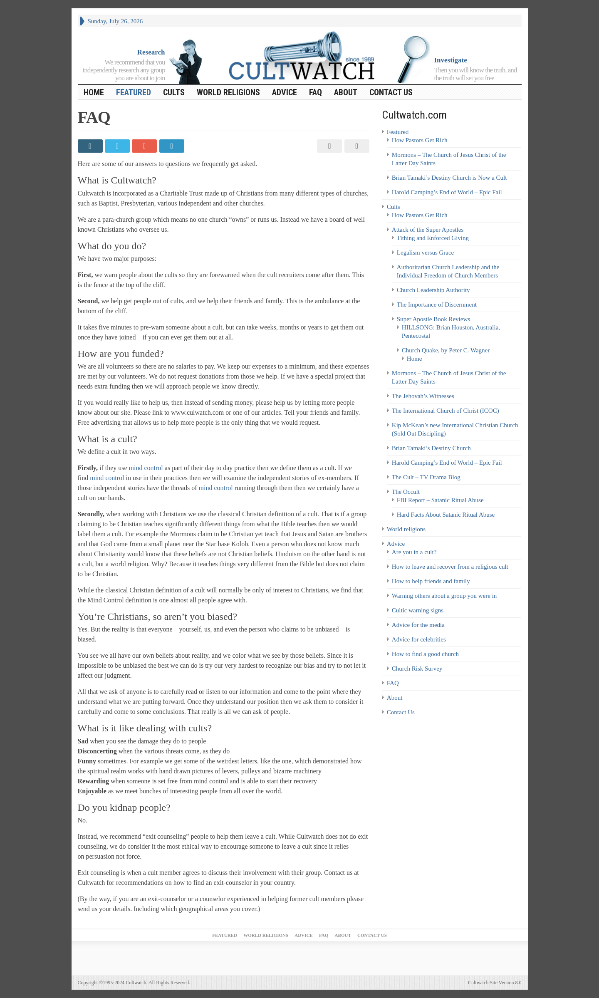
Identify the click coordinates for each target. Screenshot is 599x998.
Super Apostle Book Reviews (433, 319)
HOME (94, 92)
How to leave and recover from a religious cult (450, 566)
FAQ (315, 92)
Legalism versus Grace (425, 252)
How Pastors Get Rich (420, 140)
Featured (133, 92)
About (345, 92)
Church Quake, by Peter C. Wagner (446, 350)
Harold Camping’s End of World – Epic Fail (447, 192)
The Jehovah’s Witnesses (423, 396)
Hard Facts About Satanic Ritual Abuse (446, 514)
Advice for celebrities (419, 639)
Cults (174, 92)
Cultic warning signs (417, 610)
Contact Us (391, 92)
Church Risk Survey (417, 668)
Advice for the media (418, 625)
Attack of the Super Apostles (427, 229)
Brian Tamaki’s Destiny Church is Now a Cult (449, 177)
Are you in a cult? (414, 552)
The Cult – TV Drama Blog (426, 477)
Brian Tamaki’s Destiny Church (431, 448)
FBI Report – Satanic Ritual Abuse (440, 500)
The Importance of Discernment (437, 304)
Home (414, 358)
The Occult (406, 491)
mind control (146, 467)
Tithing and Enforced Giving (433, 238)
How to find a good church (425, 654)
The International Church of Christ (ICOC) (445, 410)
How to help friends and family (431, 581)
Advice (284, 92)
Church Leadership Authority (433, 290)
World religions (228, 92)
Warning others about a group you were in (444, 595)
